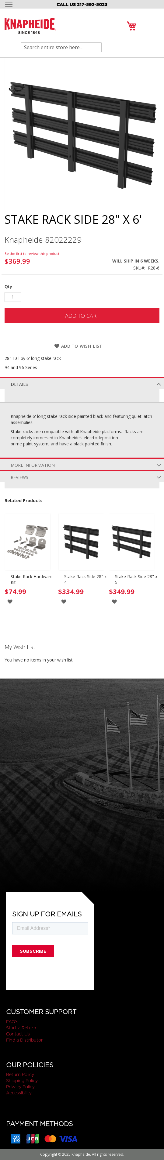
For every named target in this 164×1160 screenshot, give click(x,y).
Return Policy (20, 1074)
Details (19, 384)
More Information (33, 465)
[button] (10, 601)
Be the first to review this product (32, 253)
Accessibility (19, 1092)
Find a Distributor (24, 1040)
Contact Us (18, 1033)
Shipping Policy (22, 1080)
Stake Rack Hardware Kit (32, 579)
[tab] (82, 383)
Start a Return (21, 1027)
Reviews (19, 477)
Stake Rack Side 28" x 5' (136, 579)
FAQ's (12, 1021)
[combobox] (61, 47)
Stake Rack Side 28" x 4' (85, 579)
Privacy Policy (20, 1086)
